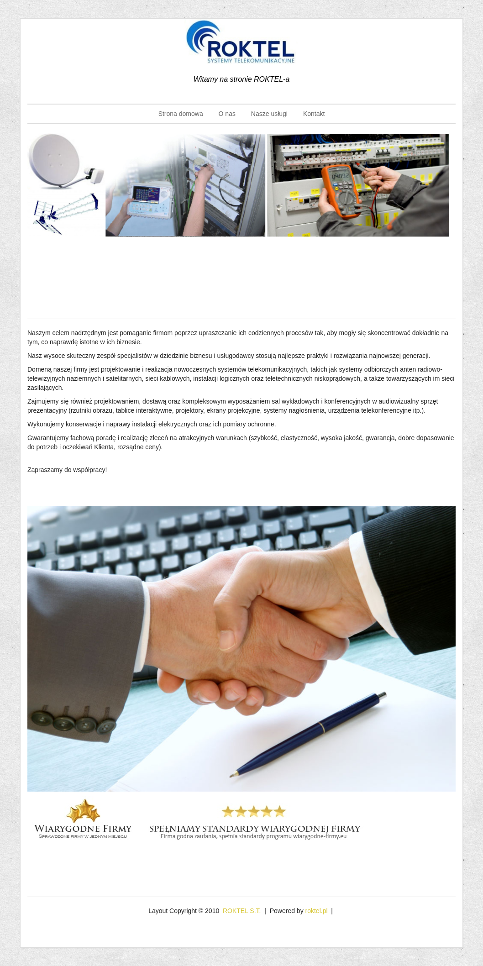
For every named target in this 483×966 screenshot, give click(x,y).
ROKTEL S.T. (242, 910)
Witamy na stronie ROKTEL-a (242, 79)
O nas (227, 113)
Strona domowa (180, 113)
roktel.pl (316, 910)
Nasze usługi (269, 113)
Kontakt (314, 113)
